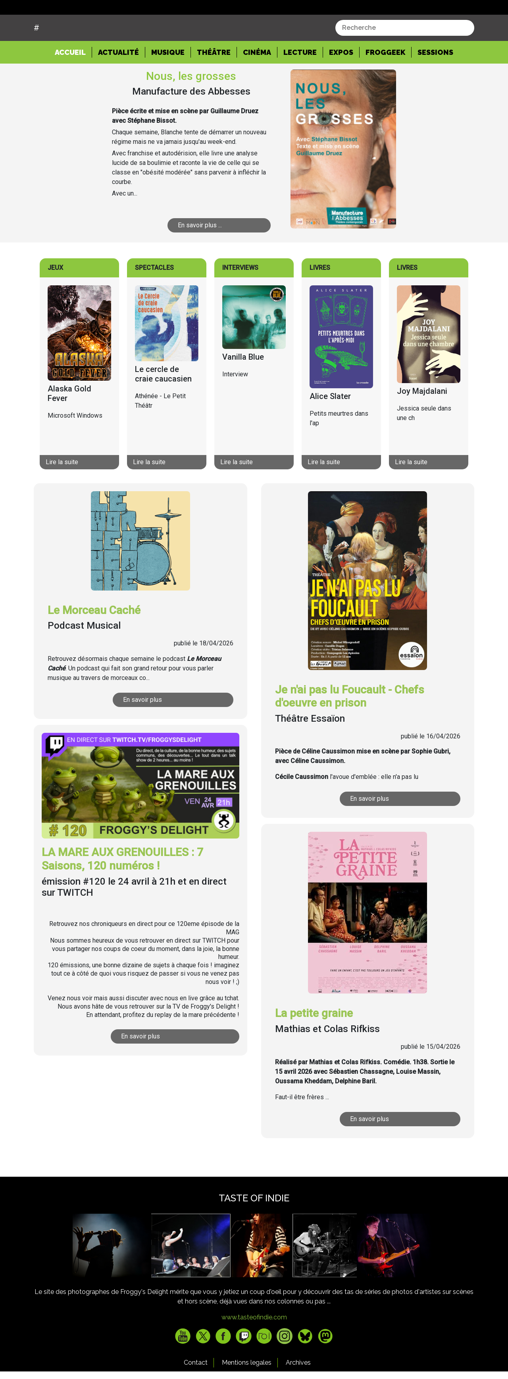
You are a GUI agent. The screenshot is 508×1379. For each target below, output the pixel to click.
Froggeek (385, 82)
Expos (341, 82)
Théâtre (214, 82)
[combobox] (404, 58)
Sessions (435, 82)
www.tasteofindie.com (254, 1347)
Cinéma (257, 82)
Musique (168, 82)
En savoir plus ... (200, 255)
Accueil (73, 81)
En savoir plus (142, 730)
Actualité (118, 82)
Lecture (300, 82)
